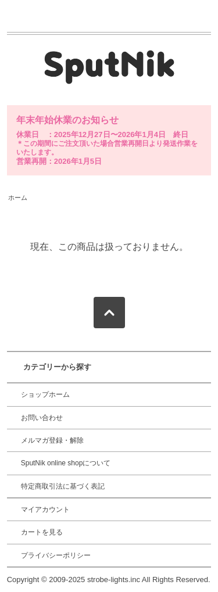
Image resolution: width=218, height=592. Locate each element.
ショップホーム (45, 394)
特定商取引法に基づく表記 (63, 486)
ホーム (17, 197)
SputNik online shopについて (66, 463)
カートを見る (42, 532)
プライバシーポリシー (56, 555)
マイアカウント (45, 509)
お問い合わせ (42, 418)
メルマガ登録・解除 (52, 440)
